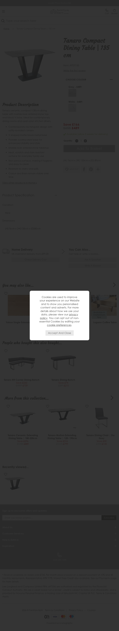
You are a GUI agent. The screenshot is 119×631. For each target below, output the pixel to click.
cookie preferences (59, 325)
